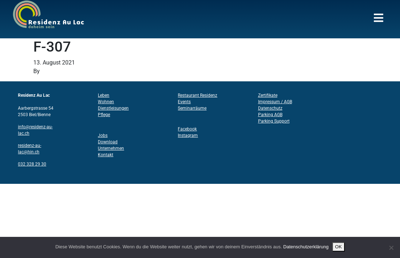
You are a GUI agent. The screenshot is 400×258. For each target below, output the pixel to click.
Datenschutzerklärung (305, 246)
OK (338, 246)
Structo (50, 71)
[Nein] (391, 247)
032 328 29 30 (32, 164)
